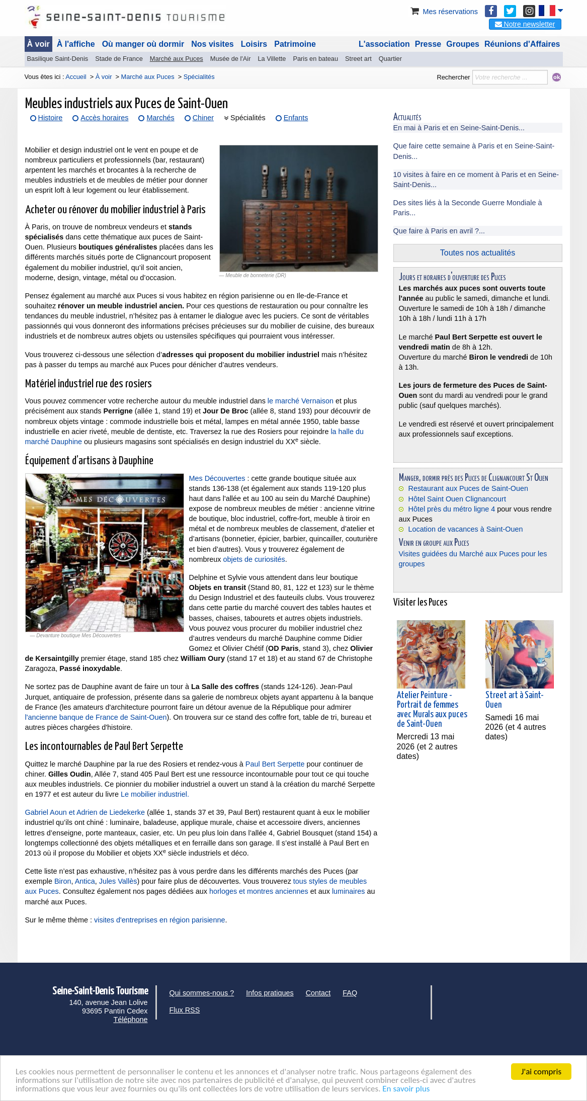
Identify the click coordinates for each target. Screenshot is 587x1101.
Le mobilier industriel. (155, 794)
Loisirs (254, 44)
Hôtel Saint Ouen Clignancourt (457, 499)
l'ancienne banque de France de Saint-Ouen (96, 717)
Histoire (50, 118)
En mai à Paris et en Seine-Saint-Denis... (459, 128)
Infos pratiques (269, 993)
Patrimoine (295, 44)
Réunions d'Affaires (522, 44)
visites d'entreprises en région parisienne (159, 920)
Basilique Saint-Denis (58, 58)
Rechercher (453, 77)
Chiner (203, 118)
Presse (428, 44)
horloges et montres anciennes (258, 891)
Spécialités (248, 118)
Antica (85, 881)
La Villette (272, 58)
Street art (358, 58)
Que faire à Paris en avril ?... (439, 231)
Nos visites (212, 44)
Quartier (390, 58)
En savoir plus (406, 1089)
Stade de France (119, 58)
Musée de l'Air (230, 58)
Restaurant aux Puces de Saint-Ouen (468, 488)
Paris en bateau (315, 58)
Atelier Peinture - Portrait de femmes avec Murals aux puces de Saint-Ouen (432, 710)
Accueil (75, 76)
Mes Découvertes (217, 478)
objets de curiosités (254, 559)
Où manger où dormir (143, 44)
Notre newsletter (525, 24)
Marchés (160, 118)
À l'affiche (76, 44)
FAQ (350, 993)
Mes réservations (443, 12)
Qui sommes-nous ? (202, 993)
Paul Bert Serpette (275, 764)
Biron (62, 881)
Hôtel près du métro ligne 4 (451, 509)
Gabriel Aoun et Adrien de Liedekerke (85, 812)
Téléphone (130, 1019)
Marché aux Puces (176, 58)
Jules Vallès (118, 881)
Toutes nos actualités (477, 252)
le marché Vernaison (300, 401)
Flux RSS (185, 1010)
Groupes (462, 44)
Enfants (296, 118)
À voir (38, 44)
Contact (318, 993)
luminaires (348, 891)
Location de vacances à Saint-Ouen (465, 529)
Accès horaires (104, 118)
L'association (384, 44)
